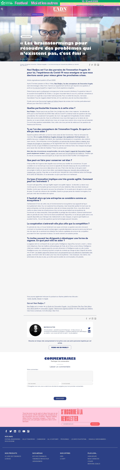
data (61, 456)
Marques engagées (26, 36)
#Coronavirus (52, 36)
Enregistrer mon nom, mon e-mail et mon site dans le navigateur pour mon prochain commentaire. (55, 387)
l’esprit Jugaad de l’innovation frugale (78, 151)
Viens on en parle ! (60, 347)
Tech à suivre (27, 14)
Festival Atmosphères (12, 439)
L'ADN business (37, 461)
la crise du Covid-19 (39, 88)
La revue (8, 459)
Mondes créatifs (73, 14)
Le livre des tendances (13, 456)
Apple (46, 299)
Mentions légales (94, 464)
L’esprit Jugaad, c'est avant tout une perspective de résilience (65, 153)
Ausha (29, 299)
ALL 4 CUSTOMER (53, 439)
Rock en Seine (9, 441)
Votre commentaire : (32, 369)
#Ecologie (61, 36)
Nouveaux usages (17, 14)
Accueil (22, 64)
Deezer (39, 299)
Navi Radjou (30, 306)
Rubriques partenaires (94, 14)
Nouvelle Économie (62, 14)
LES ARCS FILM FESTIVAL (78, 439)
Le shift (62, 459)
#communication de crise (40, 36)
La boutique (104, 14)
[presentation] (60, 394)
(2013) (57, 308)
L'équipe (90, 461)
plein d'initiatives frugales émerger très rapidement (56, 137)
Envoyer (60, 400)
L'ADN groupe (92, 456)
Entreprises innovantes (37, 14)
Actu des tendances (39, 456)
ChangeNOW (41, 439)
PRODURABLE (65, 439)
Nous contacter (93, 459)
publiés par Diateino (86, 308)
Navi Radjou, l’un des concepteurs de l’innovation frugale (73, 83)
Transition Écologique (50, 14)
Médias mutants (82, 14)
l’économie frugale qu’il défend (49, 101)
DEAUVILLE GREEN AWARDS (97, 439)
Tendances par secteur (40, 459)
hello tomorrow (28, 439)
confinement (45, 91)
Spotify (34, 299)
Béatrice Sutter (28, 59)
